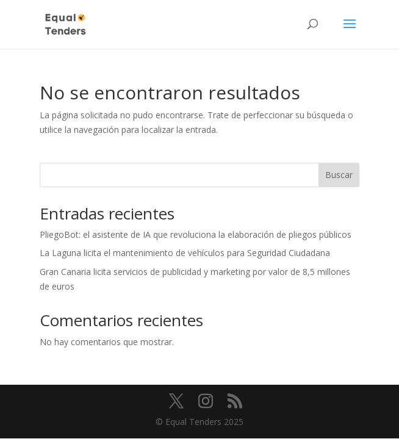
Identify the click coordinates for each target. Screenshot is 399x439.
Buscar (339, 174)
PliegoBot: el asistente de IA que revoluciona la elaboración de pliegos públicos (195, 234)
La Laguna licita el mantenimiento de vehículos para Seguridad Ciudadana (185, 253)
